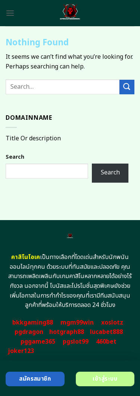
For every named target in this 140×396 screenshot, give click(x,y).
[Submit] (126, 87)
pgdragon (29, 332)
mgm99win (77, 322)
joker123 (21, 351)
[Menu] (10, 13)
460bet (106, 341)
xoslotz (112, 322)
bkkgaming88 (32, 322)
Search (15, 157)
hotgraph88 (66, 332)
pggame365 (38, 341)
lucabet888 (106, 332)
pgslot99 (75, 341)
